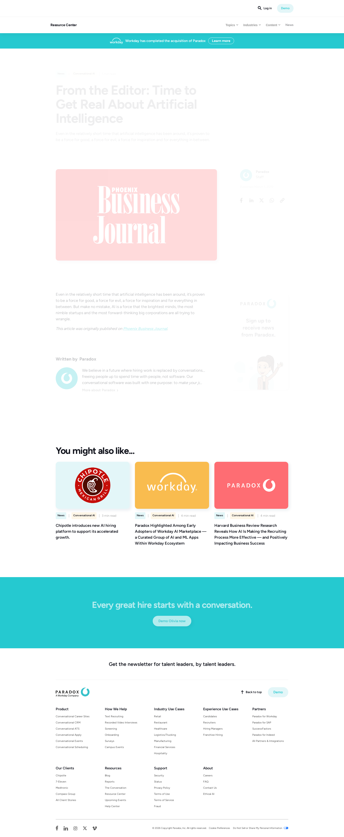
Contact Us (210, 787)
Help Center (112, 806)
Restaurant (160, 722)
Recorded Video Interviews (121, 722)
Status (158, 781)
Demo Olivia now (172, 621)
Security (159, 775)
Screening (111, 728)
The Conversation (115, 787)
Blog (107, 775)
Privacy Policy (162, 787)
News (289, 25)
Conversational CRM (68, 722)
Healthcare (160, 728)
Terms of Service (164, 800)
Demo (285, 8)
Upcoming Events (115, 800)
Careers (208, 775)
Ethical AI (208, 793)
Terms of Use (162, 793)
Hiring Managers (213, 728)
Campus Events (114, 747)
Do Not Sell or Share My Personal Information (257, 828)
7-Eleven (61, 781)
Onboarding (112, 734)
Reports (110, 781)
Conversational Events (69, 741)
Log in (267, 8)
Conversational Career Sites (73, 716)
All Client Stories (66, 800)
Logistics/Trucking (165, 734)
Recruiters (209, 722)
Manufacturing (162, 741)
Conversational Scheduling (72, 747)
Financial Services (164, 747)
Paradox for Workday (264, 716)
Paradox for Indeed (263, 734)
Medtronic (62, 787)
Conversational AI (84, 515)
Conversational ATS (67, 728)
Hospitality (160, 753)
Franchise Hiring (213, 734)
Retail (157, 716)
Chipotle (61, 775)
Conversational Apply (68, 734)
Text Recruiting (114, 716)
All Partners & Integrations (268, 741)
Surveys (109, 741)
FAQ (205, 781)
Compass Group (65, 793)
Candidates (210, 716)
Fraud (157, 806)
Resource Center (63, 25)
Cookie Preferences (219, 828)
